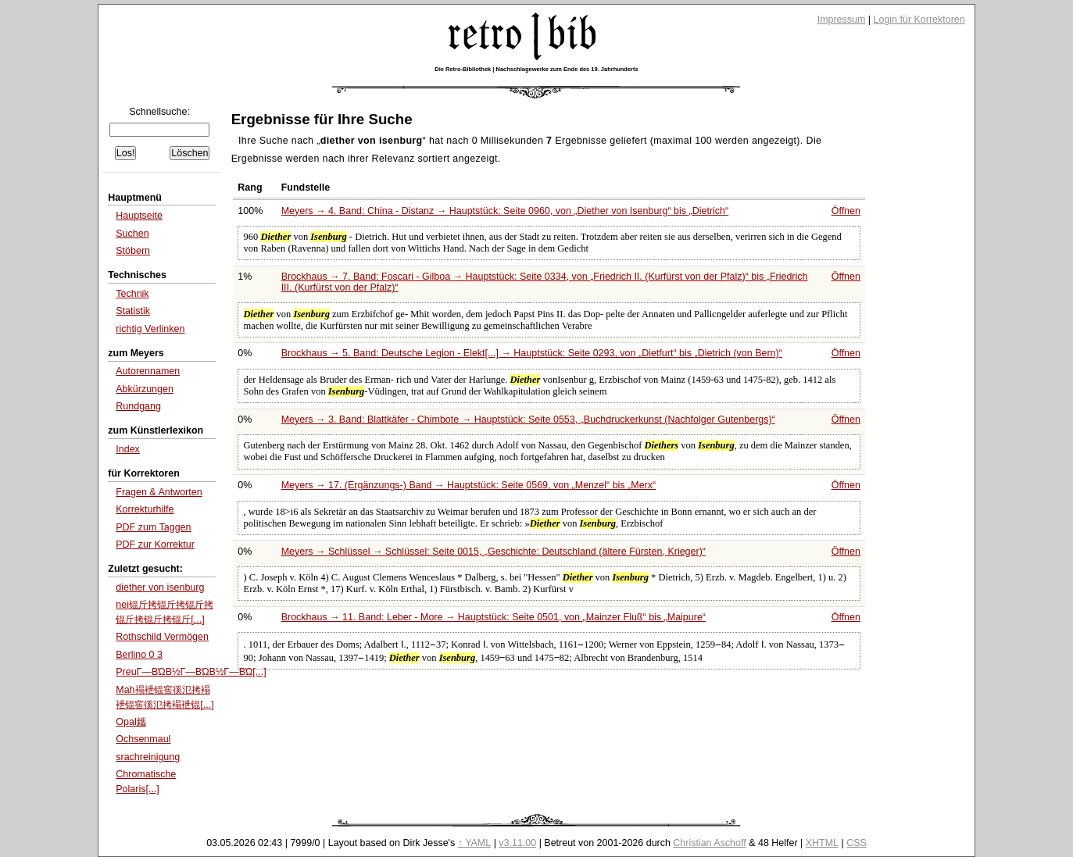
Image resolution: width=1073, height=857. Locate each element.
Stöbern (133, 250)
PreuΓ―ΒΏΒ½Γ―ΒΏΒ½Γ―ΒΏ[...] (191, 671)
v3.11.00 (517, 842)
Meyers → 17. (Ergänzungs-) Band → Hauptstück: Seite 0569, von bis (468, 485)
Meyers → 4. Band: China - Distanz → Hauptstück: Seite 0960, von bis (505, 210)
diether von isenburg (160, 587)
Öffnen (846, 210)
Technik (132, 293)
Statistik (133, 310)
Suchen (132, 233)
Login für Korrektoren (919, 19)
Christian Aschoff (709, 842)
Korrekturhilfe (144, 509)
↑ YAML (475, 842)
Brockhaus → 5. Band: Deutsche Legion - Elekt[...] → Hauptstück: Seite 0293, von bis (531, 353)
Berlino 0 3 (139, 654)
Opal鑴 (130, 721)
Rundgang (138, 406)
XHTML (822, 842)
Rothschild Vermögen (162, 636)
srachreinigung (148, 757)
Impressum (841, 19)
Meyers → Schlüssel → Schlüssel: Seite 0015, (493, 551)
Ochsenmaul (143, 739)
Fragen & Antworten (159, 492)
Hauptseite (139, 215)
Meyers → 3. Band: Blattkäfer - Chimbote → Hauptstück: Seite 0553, (528, 419)
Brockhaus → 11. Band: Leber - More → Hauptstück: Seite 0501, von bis (493, 617)
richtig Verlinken (150, 328)
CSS (856, 842)
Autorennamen (148, 371)
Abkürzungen (144, 389)
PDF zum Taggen (153, 527)
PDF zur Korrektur (155, 544)
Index (128, 449)
